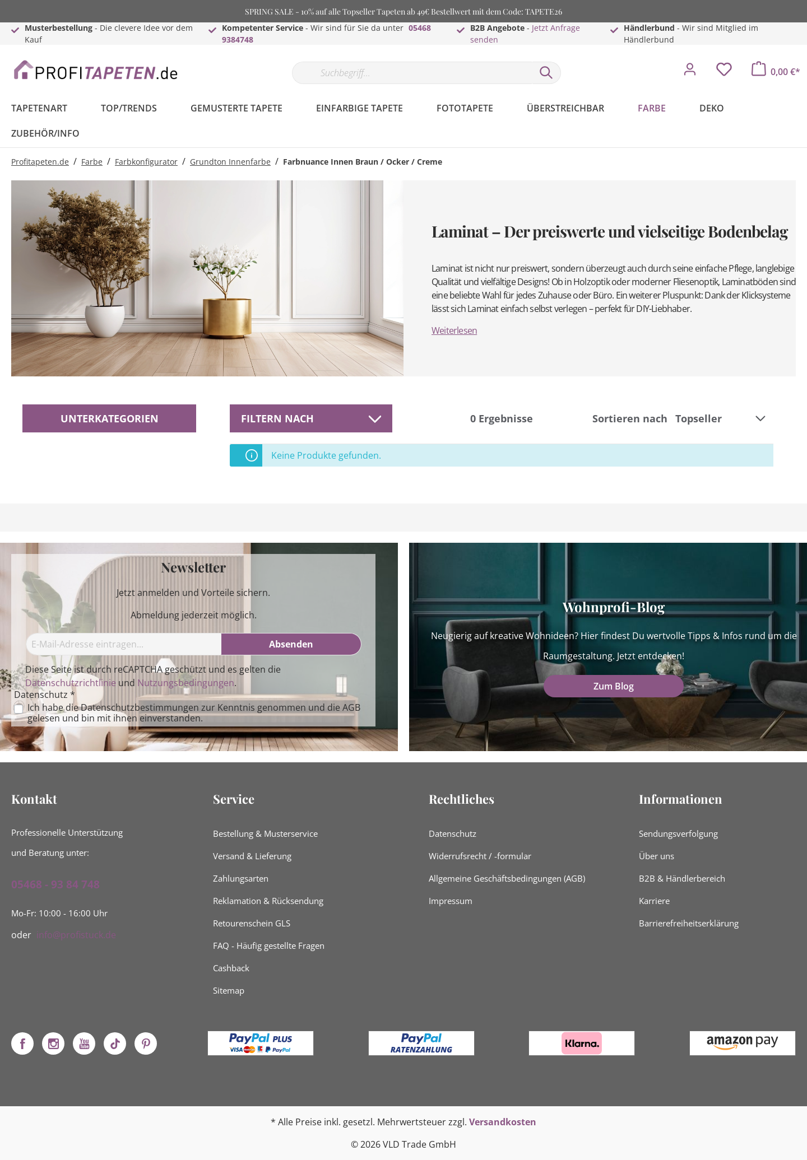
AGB (351, 707)
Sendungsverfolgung (678, 833)
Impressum (450, 900)
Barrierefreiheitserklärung (689, 923)
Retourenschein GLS (251, 923)
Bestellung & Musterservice (265, 833)
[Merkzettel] (724, 72)
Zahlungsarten (240, 878)
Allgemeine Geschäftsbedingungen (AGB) (507, 878)
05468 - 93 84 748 (55, 884)
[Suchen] (546, 73)
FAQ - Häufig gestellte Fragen (268, 945)
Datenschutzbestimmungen (140, 707)
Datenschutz (452, 833)
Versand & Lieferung (252, 855)
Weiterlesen (454, 330)
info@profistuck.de (76, 935)
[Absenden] (291, 644)
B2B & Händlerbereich (682, 878)
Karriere (654, 900)
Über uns (656, 855)
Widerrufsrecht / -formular (480, 855)
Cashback (231, 967)
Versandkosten (502, 1122)
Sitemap (228, 990)
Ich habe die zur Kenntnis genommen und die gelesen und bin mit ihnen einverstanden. (193, 713)
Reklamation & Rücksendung (268, 900)
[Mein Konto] (689, 72)
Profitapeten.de (40, 161)
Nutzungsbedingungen (185, 683)
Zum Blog (613, 686)
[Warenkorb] (776, 71)
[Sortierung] (721, 419)
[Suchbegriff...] (412, 73)
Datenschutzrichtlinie (70, 683)
